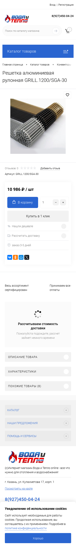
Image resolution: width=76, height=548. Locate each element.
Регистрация (66, 4)
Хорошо (38, 538)
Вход (52, 4)
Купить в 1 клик (38, 216)
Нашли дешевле (20, 226)
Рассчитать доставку (23, 235)
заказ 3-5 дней (19, 245)
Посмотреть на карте (19, 488)
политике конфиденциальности (26, 528)
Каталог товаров (38, 51)
